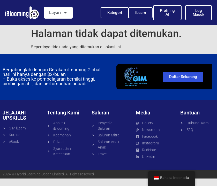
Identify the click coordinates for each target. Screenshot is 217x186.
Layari (58, 12)
